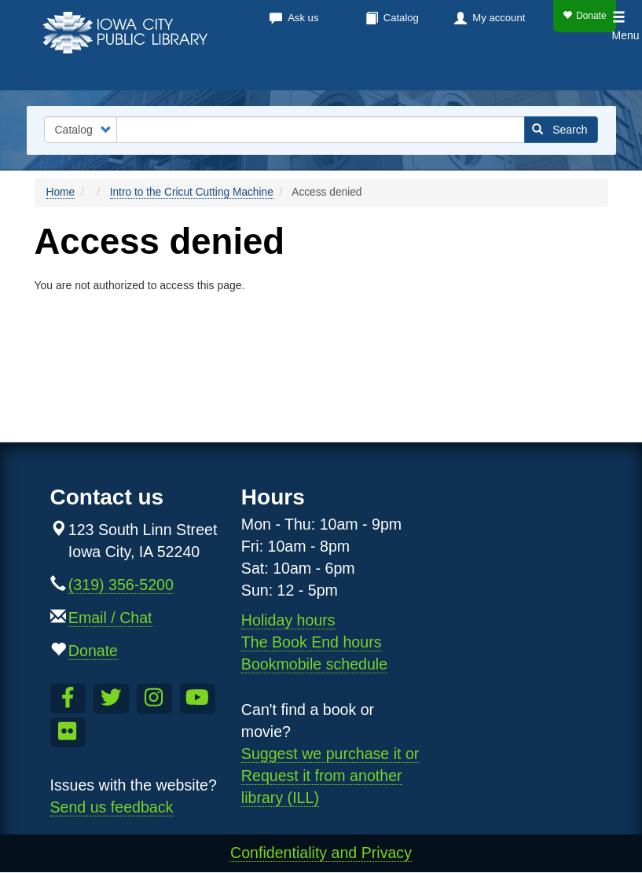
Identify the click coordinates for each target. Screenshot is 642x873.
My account (498, 18)
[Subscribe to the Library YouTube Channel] (197, 698)
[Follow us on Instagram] (154, 698)
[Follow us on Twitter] (111, 698)
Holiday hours (288, 620)
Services (382, 70)
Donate (584, 15)
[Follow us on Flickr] (68, 732)
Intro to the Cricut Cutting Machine (191, 192)
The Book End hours (311, 642)
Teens (585, 70)
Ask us (303, 18)
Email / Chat (110, 617)
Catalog (401, 18)
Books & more (179, 70)
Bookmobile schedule (314, 664)
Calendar (290, 70)
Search (560, 129)
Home (60, 192)
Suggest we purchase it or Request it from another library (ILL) (330, 775)
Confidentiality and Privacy (321, 852)
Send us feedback (112, 807)
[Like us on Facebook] (68, 698)
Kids (530, 70)
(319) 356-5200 (121, 584)
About (463, 70)
